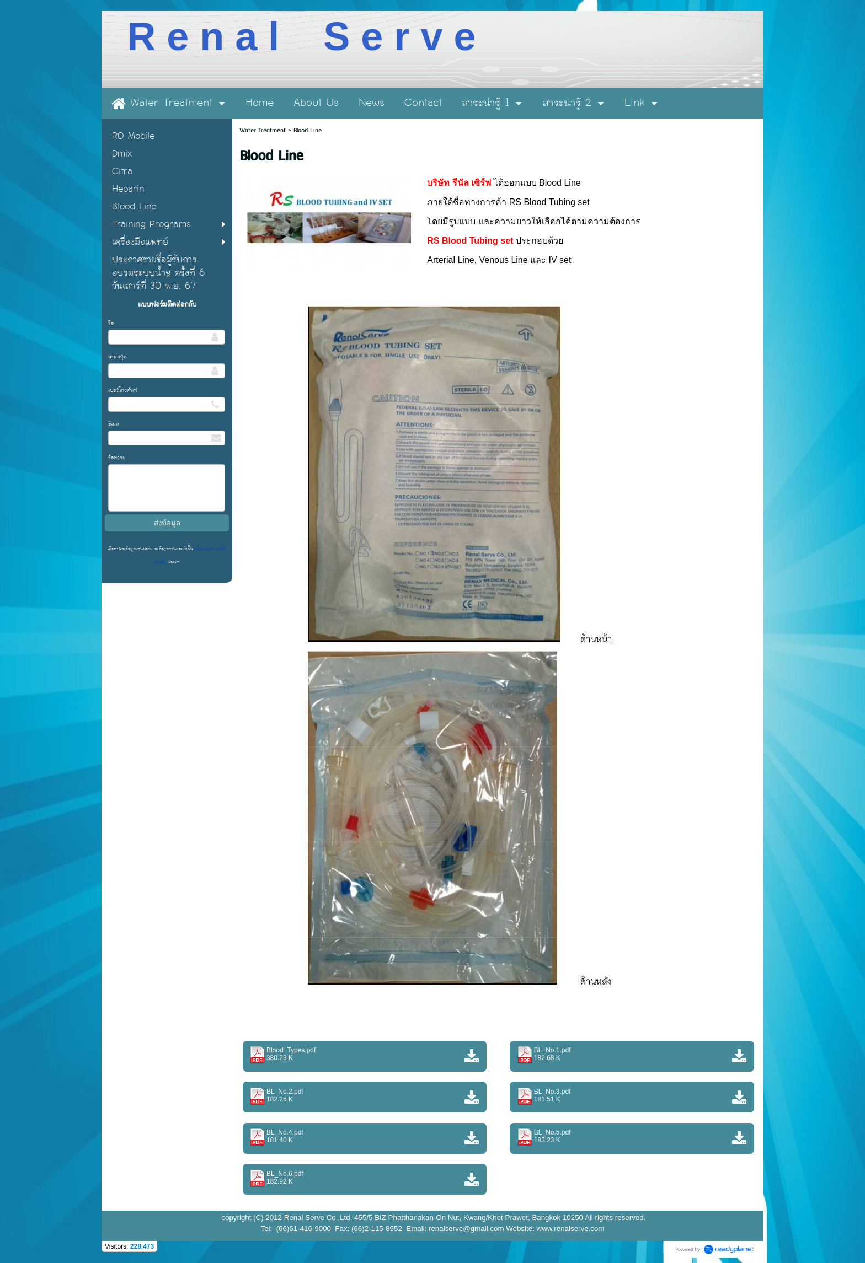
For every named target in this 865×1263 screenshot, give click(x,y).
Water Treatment (263, 130)
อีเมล (113, 424)
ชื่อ (111, 323)
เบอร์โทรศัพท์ (122, 390)
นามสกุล (117, 357)
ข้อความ (117, 458)
